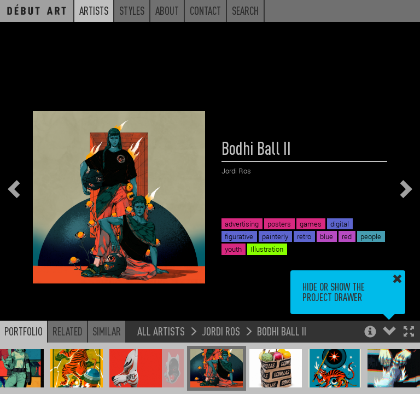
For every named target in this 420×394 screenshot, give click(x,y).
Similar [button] (106, 331)
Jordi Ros (221, 330)
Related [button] (67, 331)
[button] (409, 332)
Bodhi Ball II (281, 330)
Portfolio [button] (23, 331)
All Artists (161, 330)
